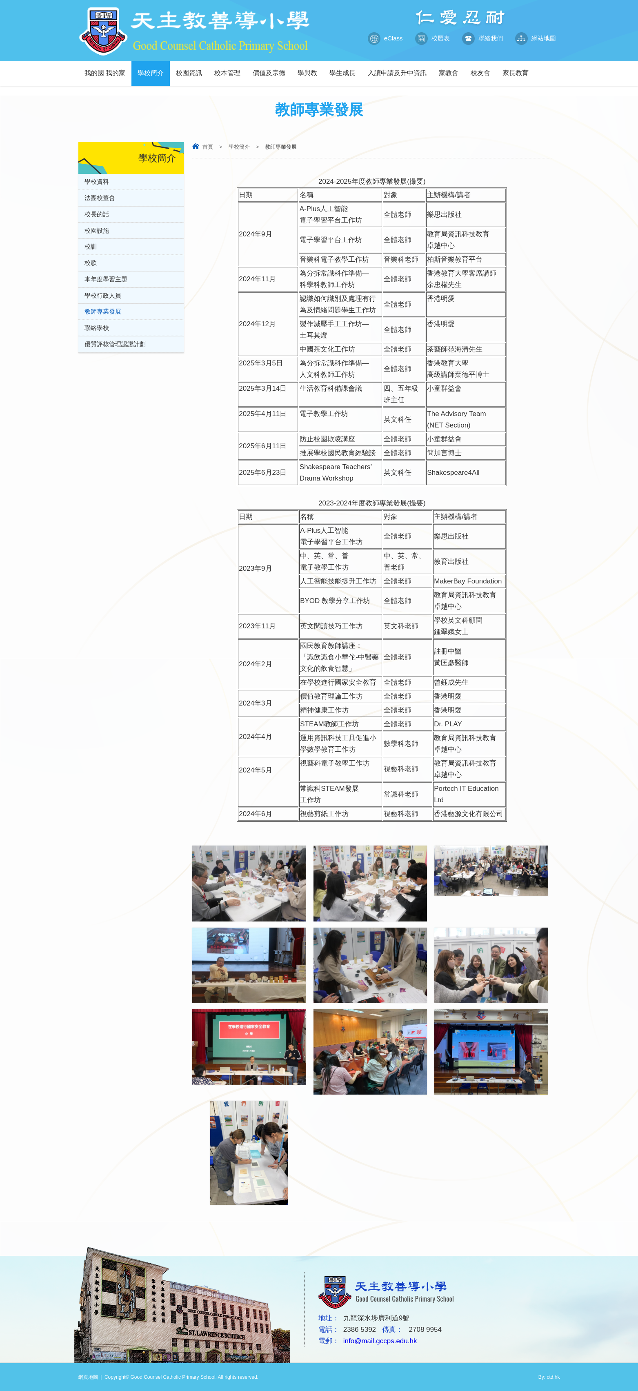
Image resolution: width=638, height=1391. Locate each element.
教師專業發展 (102, 312)
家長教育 (518, 68)
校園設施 (96, 230)
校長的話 (96, 214)
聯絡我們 (482, 38)
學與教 (310, 68)
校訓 (90, 246)
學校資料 (96, 181)
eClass (385, 38)
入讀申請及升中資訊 (400, 68)
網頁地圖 (88, 1377)
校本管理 (230, 68)
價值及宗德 (272, 68)
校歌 (90, 263)
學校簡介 (154, 68)
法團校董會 (99, 197)
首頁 (207, 147)
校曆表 (432, 38)
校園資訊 (192, 68)
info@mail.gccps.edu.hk (380, 1341)
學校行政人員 (102, 295)
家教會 (452, 68)
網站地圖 (535, 38)
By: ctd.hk (549, 1377)
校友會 (483, 68)
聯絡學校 (96, 328)
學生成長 (345, 68)
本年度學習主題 (105, 279)
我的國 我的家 (107, 68)
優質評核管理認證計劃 (115, 344)
